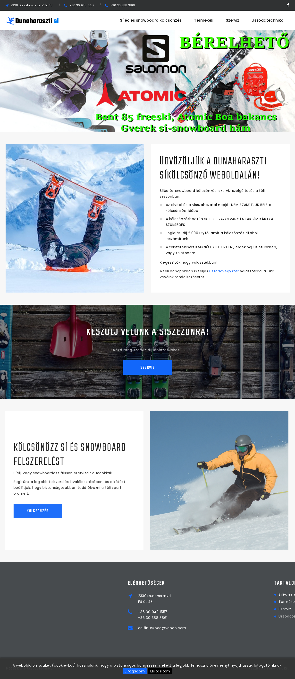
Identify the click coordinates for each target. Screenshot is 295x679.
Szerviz (232, 20)
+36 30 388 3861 (122, 5)
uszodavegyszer (224, 271)
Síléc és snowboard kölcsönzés (151, 20)
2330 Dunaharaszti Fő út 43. (32, 5)
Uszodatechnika (268, 20)
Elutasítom (160, 671)
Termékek (203, 20)
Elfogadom (135, 671)
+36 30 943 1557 (81, 5)
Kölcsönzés (31, 511)
